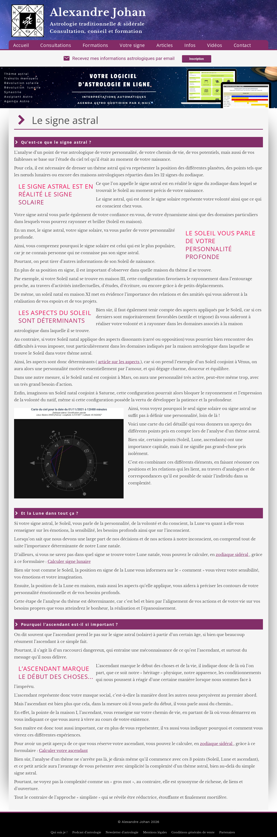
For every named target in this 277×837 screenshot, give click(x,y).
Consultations (55, 45)
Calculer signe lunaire (69, 561)
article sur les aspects (119, 362)
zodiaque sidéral (232, 554)
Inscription (196, 59)
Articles (164, 45)
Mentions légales (155, 832)
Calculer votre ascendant (63, 750)
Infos (190, 45)
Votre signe (132, 45)
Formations (95, 45)
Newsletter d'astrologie (122, 832)
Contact (242, 45)
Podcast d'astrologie (86, 832)
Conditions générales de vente (192, 832)
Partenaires (227, 832)
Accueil (21, 45)
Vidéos (214, 45)
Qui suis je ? (59, 832)
